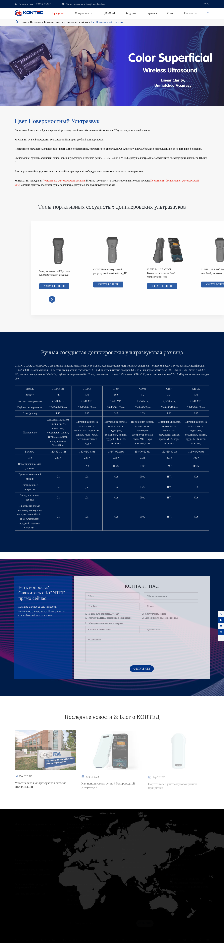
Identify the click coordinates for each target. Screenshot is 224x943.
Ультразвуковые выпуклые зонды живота (89, 860)
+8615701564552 (43, 4)
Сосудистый (128, 858)
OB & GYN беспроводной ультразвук (86, 842)
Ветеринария (129, 881)
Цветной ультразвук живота (81, 866)
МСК (125, 853)
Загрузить (130, 13)
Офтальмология (130, 876)
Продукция (58, 13)
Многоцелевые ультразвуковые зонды (35, 824)
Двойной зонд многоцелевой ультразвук (35, 830)
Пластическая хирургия (134, 867)
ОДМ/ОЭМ (109, 13)
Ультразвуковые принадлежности (85, 884)
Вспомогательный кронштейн (82, 900)
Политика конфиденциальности (137, 940)
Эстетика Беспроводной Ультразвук (85, 838)
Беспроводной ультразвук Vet (30, 893)
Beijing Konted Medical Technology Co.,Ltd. (54, 940)
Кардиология (129, 848)
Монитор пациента (77, 904)
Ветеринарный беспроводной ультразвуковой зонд (31, 886)
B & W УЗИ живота (77, 871)
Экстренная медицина (133, 835)
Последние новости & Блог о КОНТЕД (112, 717)
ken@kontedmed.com (96, 4)
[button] (52, 301)
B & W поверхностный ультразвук (32, 874)
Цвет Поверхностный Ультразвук (107, 22)
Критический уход (131, 839)
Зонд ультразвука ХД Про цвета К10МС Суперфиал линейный (54, 275)
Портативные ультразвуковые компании (64, 181)
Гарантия (152, 13)
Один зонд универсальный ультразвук (34, 835)
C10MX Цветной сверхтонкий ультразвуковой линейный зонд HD (110, 273)
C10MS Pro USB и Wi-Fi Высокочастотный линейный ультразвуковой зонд (161, 275)
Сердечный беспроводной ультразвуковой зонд (91, 833)
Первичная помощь (132, 830)
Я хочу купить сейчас (157, 614)
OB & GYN (128, 844)
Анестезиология (130, 862)
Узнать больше (54, 288)
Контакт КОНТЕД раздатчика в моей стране (112, 618)
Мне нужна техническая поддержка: (108, 623)
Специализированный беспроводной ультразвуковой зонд (87, 825)
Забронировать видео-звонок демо (164, 618)
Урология (127, 871)
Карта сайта (113, 940)
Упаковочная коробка (78, 895)
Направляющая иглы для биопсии (84, 890)
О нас (170, 13)
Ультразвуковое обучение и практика (141, 885)
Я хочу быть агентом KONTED (106, 614)
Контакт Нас (191, 13)
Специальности (83, 13)
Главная (23, 22)
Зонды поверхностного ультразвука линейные (66, 22)
